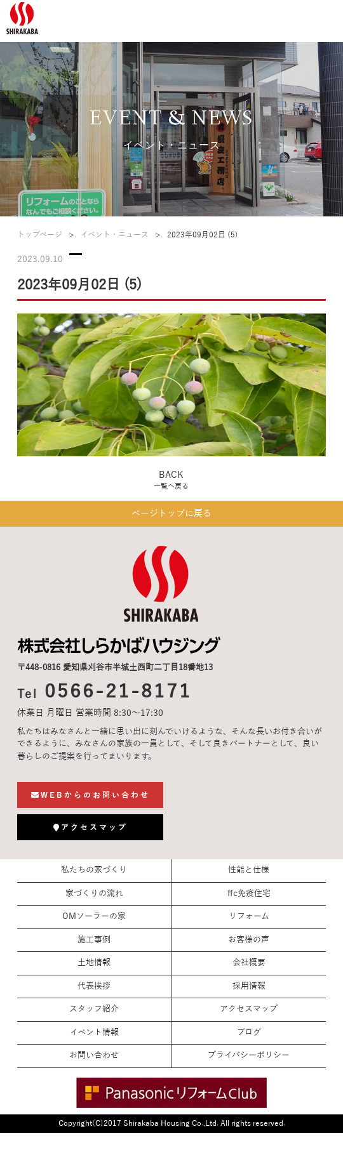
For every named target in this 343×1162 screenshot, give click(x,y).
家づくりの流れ (94, 893)
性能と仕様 (248, 870)
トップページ (39, 234)
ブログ (249, 1032)
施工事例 (94, 939)
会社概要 (249, 962)
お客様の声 (248, 939)
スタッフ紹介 (94, 1009)
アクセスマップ (249, 1009)
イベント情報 (94, 1032)
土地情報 (94, 962)
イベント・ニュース (115, 234)
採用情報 (249, 986)
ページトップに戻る (171, 513)
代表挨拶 (94, 986)
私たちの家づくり (94, 870)
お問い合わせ (94, 1055)
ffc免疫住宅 (249, 893)
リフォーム (249, 916)
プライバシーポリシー (249, 1055)
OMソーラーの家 (94, 916)
